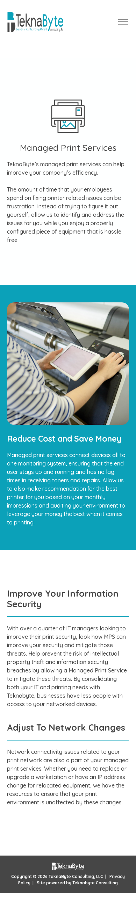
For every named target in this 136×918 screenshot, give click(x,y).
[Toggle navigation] (123, 22)
